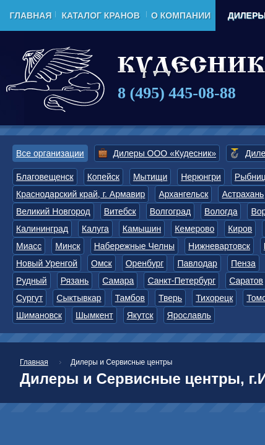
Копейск (103, 177)
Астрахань (243, 194)
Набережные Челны (134, 246)
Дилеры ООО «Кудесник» (164, 153)
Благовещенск (45, 177)
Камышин (142, 229)
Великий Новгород (53, 211)
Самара (118, 281)
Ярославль (189, 315)
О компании (181, 15)
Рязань (75, 281)
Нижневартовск (219, 246)
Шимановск (39, 315)
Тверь (170, 298)
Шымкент (94, 315)
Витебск (120, 211)
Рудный (31, 281)
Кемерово (194, 229)
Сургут (29, 298)
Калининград (42, 229)
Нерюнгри (201, 177)
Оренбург (145, 263)
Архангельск (183, 194)
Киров (240, 229)
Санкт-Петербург (181, 281)
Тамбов (130, 298)
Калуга (95, 229)
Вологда (220, 211)
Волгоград (170, 211)
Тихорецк (214, 298)
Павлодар (197, 263)
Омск (101, 263)
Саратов (246, 281)
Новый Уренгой (46, 263)
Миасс (28, 246)
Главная (31, 15)
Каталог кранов (100, 15)
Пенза (243, 263)
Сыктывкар (78, 298)
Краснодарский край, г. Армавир (80, 194)
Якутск (140, 315)
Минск (67, 246)
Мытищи (150, 177)
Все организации (50, 153)
